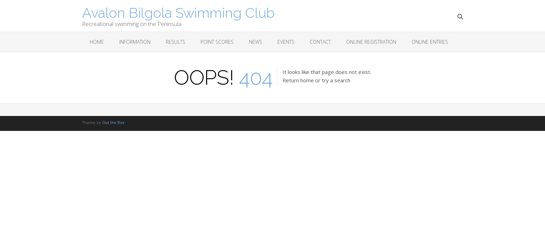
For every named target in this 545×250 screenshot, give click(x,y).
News (255, 42)
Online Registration (371, 42)
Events (285, 42)
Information (135, 42)
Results (175, 42)
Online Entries (430, 42)
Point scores (217, 42)
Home (97, 42)
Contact (320, 42)
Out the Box (113, 122)
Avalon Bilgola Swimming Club (178, 12)
